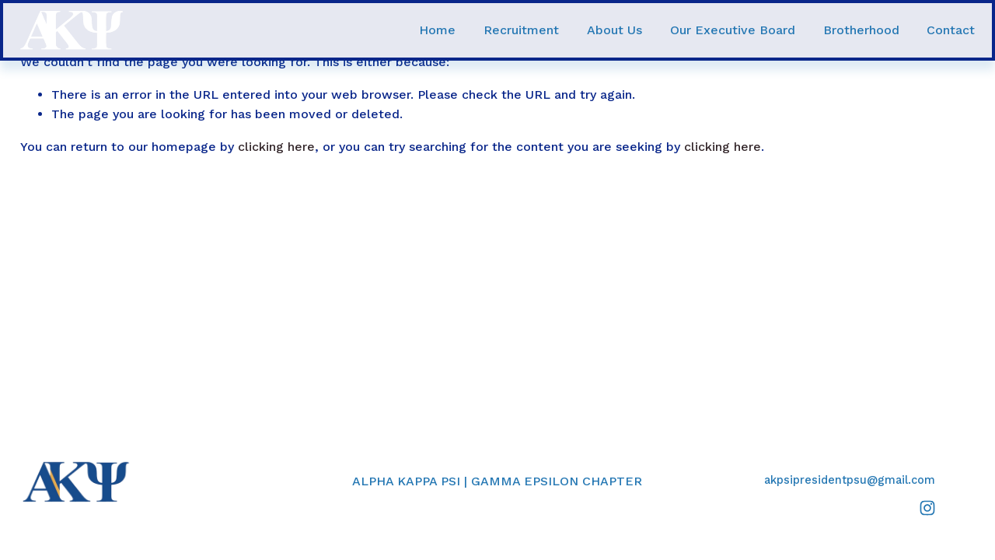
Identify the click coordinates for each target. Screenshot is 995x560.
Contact (951, 30)
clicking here (276, 146)
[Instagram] (927, 508)
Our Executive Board (732, 30)
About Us (614, 30)
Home (437, 30)
